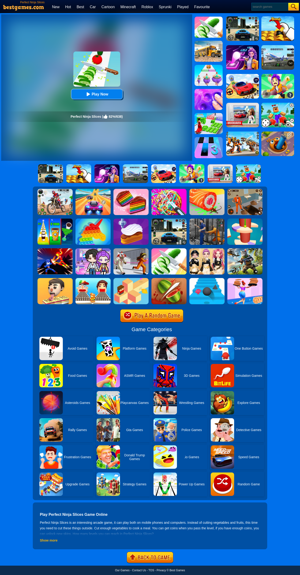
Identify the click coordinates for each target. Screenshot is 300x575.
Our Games (122, 570)
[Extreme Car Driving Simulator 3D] (169, 220)
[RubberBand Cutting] (169, 190)
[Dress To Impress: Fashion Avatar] (207, 250)
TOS (151, 570)
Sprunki (165, 7)
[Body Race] (209, 66)
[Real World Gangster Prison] (207, 220)
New (56, 7)
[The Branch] (131, 279)
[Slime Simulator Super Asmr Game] (209, 90)
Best (80, 7)
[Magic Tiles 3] (209, 138)
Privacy (161, 570)
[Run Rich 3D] (209, 114)
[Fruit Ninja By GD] (169, 279)
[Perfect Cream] (131, 220)
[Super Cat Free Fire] (244, 250)
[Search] (269, 7)
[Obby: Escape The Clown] (131, 250)
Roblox (147, 7)
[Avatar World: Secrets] (93, 250)
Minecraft (128, 7)
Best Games (177, 570)
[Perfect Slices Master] (209, 18)
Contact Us (139, 570)
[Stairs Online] (207, 279)
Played (183, 7)
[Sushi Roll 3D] (207, 190)
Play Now (96, 94)
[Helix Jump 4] (244, 220)
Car (93, 7)
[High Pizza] (244, 279)
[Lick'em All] (55, 279)
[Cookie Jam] (131, 190)
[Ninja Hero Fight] (55, 250)
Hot (68, 7)
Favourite (202, 7)
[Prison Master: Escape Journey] (244, 190)
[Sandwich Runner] (93, 279)
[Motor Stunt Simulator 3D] (55, 190)
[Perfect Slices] (169, 250)
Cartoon (108, 7)
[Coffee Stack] (55, 220)
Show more (48, 540)
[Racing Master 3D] (93, 190)
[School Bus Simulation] (209, 42)
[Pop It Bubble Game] (93, 220)
